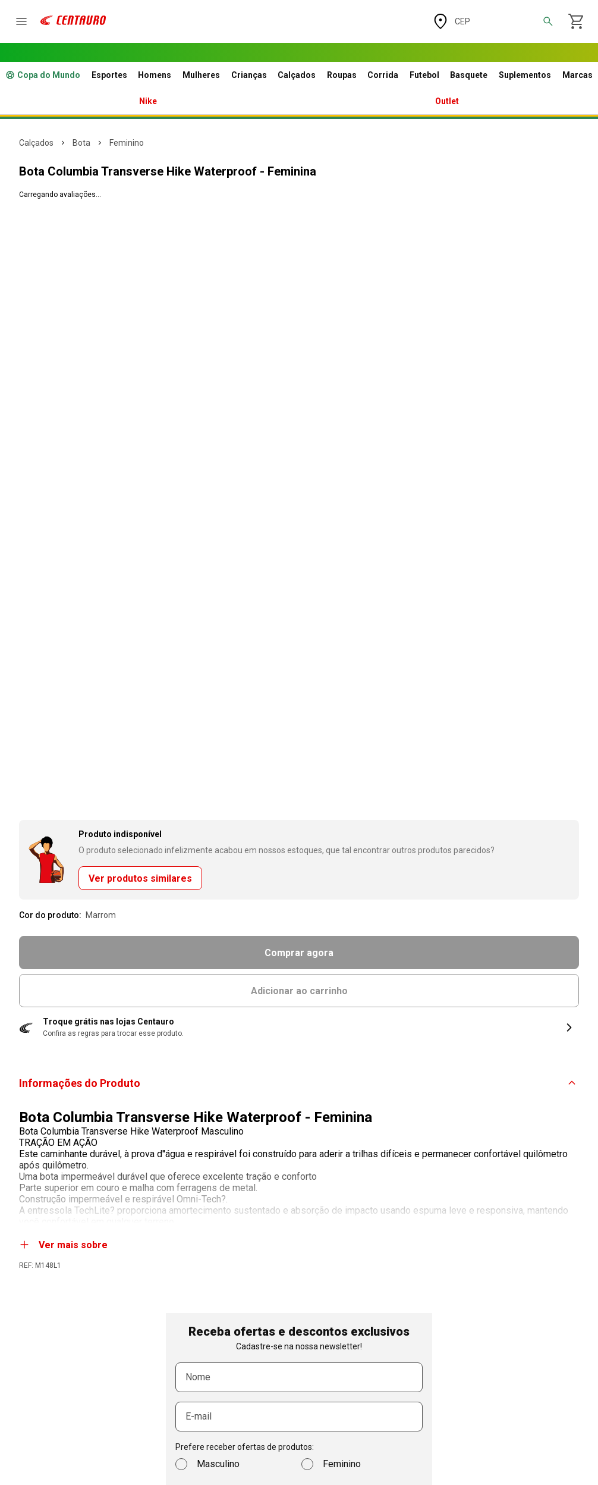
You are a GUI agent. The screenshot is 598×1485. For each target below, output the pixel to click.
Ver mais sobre (64, 1245)
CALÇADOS (36, 143)
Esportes (109, 75)
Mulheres (201, 75)
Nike (148, 101)
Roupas (342, 75)
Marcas (577, 75)
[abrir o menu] (21, 21)
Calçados (297, 75)
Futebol (424, 75)
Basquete (468, 75)
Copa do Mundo (42, 75)
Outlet (447, 101)
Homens (154, 75)
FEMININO (126, 143)
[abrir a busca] (548, 21)
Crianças (249, 75)
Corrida (382, 75)
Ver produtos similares (140, 878)
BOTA (81, 143)
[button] (299, 1027)
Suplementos (525, 75)
